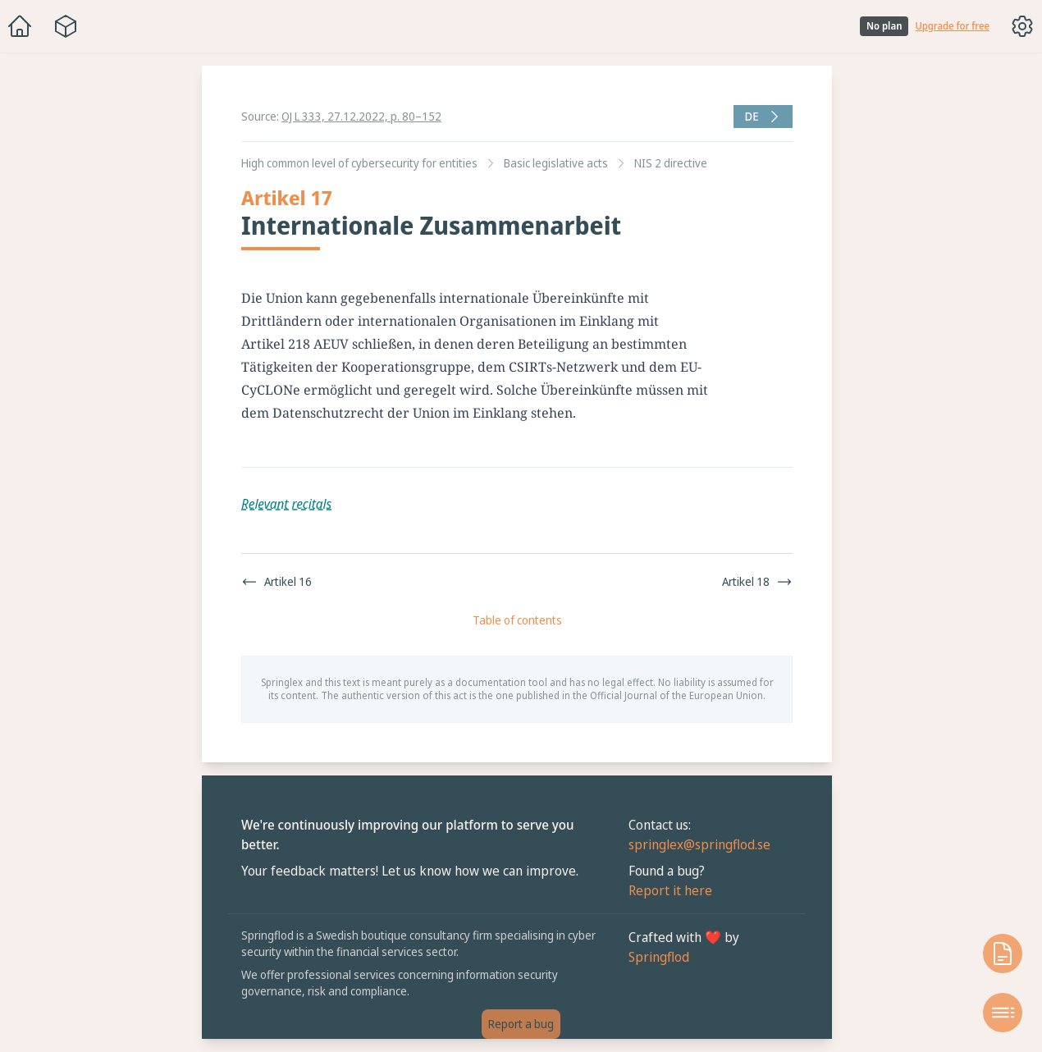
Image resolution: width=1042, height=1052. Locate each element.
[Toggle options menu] (1022, 26)
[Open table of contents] (1002, 1012)
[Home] (19, 26)
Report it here (670, 890)
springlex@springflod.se (699, 844)
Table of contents (517, 620)
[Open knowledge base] (1002, 953)
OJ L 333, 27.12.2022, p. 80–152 (361, 116)
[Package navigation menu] (65, 26)
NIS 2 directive (670, 163)
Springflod (658, 957)
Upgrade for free (952, 26)
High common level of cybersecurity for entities (359, 163)
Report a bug (521, 1023)
